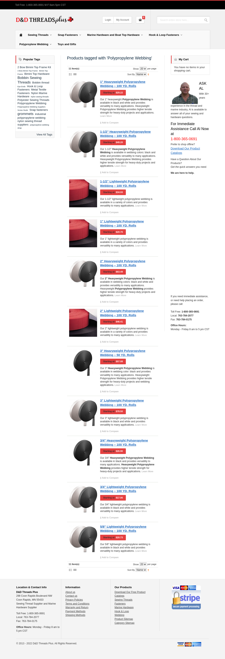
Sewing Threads (123, 599)
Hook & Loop (121, 611)
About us (70, 592)
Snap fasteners (38, 109)
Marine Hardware (124, 607)
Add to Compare (110, 122)
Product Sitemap (123, 619)
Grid (75, 74)
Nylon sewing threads (40, 97)
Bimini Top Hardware (36, 73)
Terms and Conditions (77, 603)
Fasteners (119, 603)
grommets (26, 114)
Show (136, 69)
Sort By (131, 74)
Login (108, 19)
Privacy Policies (74, 599)
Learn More (106, 116)
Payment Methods (75, 611)
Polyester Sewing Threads (33, 99)
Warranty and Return (76, 607)
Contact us (71, 595)
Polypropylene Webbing (32, 103)
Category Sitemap (124, 623)
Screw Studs (23, 110)
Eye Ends (22, 87)
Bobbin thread (40, 82)
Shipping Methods (75, 615)
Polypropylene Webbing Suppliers (32, 107)
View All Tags (44, 134)
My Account (122, 19)
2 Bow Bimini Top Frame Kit (34, 67)
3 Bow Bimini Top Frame (28, 71)
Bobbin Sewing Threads (30, 80)
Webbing (119, 615)
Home (21, 35)
